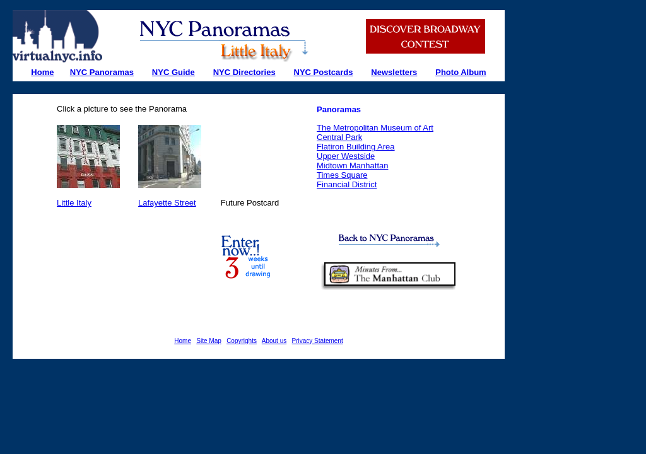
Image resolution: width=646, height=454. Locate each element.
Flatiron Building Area (356, 146)
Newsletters (394, 72)
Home (182, 340)
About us (274, 340)
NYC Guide (173, 72)
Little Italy (74, 202)
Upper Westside (346, 156)
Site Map (208, 340)
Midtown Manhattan (352, 165)
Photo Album (460, 72)
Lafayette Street (167, 202)
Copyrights (241, 340)
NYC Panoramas (102, 72)
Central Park (339, 137)
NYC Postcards (323, 72)
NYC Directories (244, 72)
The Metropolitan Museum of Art (375, 127)
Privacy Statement (317, 340)
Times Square (342, 175)
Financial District (347, 184)
